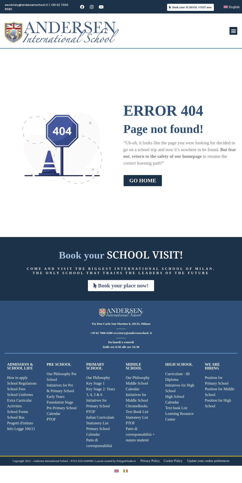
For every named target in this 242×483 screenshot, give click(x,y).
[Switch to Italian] (125, 471)
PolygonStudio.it (126, 461)
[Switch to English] (116, 471)
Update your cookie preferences (208, 461)
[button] (233, 31)
